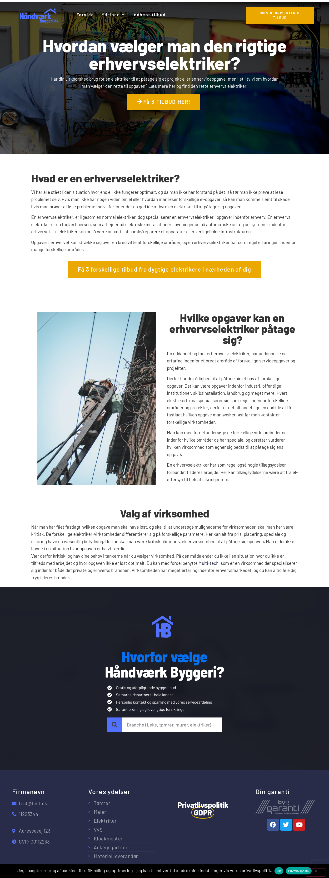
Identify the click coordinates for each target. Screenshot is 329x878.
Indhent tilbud (149, 14)
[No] (315, 872)
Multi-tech (209, 563)
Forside (85, 14)
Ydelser (113, 15)
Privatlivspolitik (298, 871)
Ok (279, 871)
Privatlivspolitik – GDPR (278, 839)
